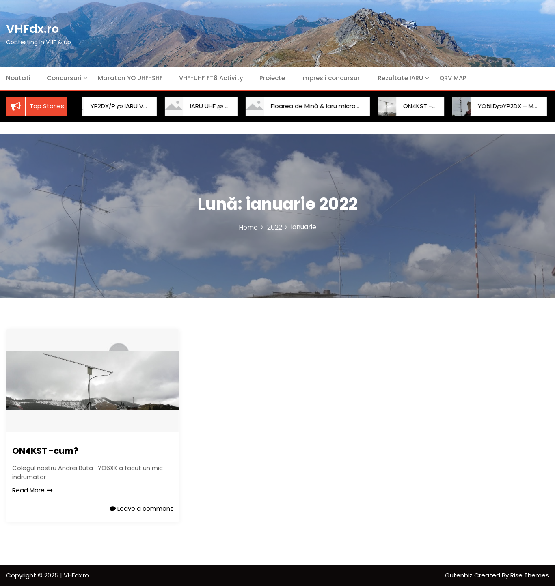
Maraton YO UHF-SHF (130, 78)
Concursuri (64, 78)
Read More (32, 490)
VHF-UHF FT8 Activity (211, 78)
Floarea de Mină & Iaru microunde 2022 (320, 106)
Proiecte (272, 78)
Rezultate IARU (400, 78)
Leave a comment (141, 508)
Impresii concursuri (331, 78)
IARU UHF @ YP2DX (207, 106)
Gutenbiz (459, 575)
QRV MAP (452, 78)
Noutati (18, 78)
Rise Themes (529, 575)
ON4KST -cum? (417, 106)
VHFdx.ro (32, 29)
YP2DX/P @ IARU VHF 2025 (119, 106)
